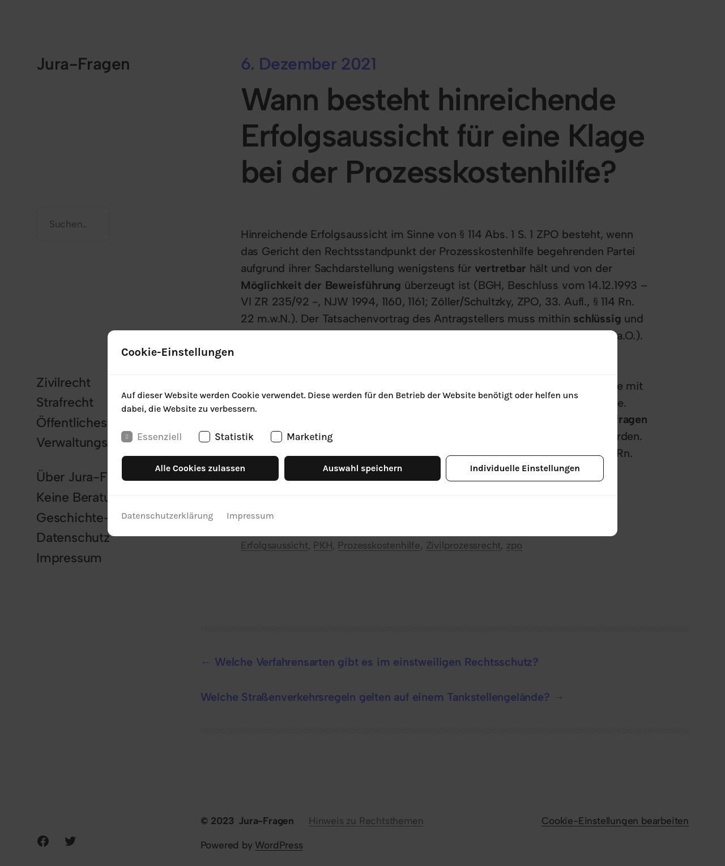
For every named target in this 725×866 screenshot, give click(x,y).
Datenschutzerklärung (167, 515)
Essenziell (151, 436)
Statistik (226, 436)
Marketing (301, 436)
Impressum (250, 515)
